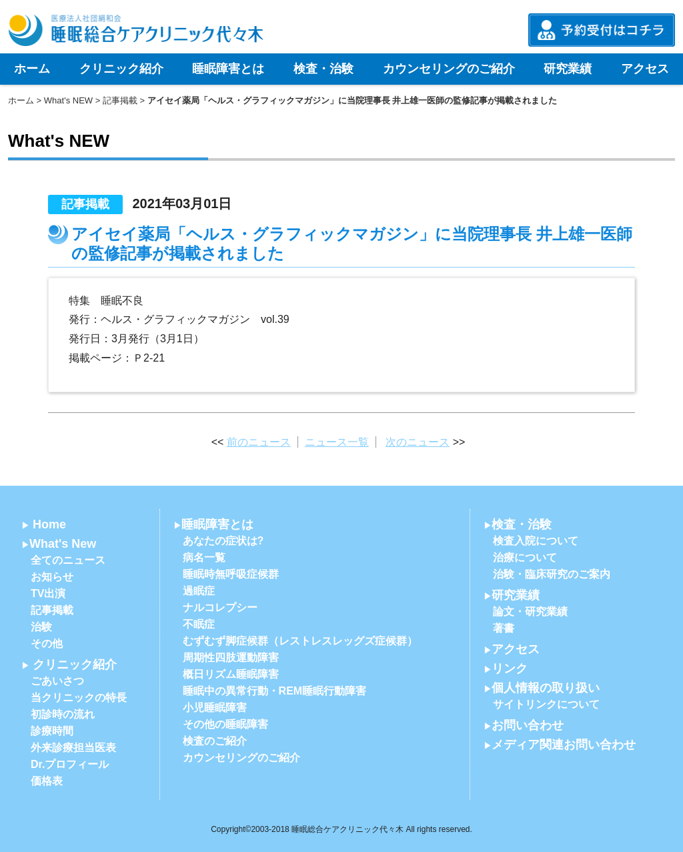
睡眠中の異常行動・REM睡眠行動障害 (275, 691)
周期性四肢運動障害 (231, 657)
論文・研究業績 (530, 611)
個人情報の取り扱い (546, 688)
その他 (47, 643)
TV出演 (48, 593)
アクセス (645, 68)
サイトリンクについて (546, 704)
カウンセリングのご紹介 (449, 68)
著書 (503, 628)
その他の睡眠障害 (225, 724)
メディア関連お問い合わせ (564, 744)
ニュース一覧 (337, 442)
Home (49, 524)
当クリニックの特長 (79, 697)
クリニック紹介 (121, 68)
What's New (62, 543)
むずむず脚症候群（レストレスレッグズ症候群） (300, 641)
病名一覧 (204, 557)
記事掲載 (120, 100)
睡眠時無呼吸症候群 (231, 574)
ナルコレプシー (220, 607)
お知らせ (52, 576)
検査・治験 (323, 68)
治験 (41, 626)
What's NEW (68, 100)
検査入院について (535, 540)
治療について (525, 557)
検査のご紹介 (215, 741)
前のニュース (259, 442)
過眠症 (199, 590)
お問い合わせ (528, 725)
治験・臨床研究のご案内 (551, 574)
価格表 (47, 781)
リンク (510, 668)
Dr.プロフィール (70, 764)
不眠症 (199, 624)
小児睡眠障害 (215, 707)
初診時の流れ (63, 714)
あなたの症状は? (223, 540)
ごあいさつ (57, 681)
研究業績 (568, 68)
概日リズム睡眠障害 (231, 674)
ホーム (32, 68)
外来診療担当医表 (73, 747)
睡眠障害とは (228, 68)
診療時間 (52, 731)
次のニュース (418, 442)
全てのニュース (68, 560)
